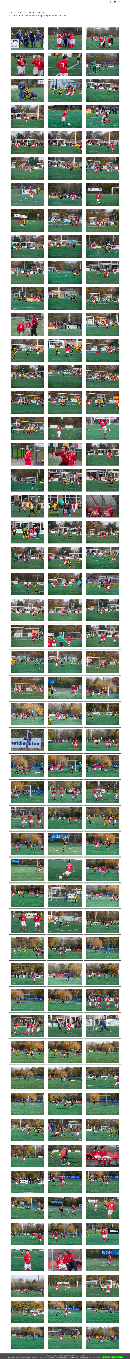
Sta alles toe (106, 1357)
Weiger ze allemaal (116, 1357)
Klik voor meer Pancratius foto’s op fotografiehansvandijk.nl (37, 15)
